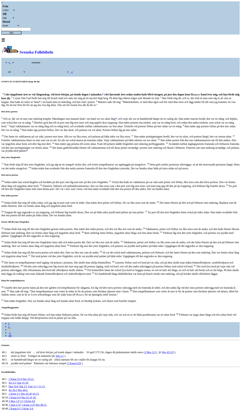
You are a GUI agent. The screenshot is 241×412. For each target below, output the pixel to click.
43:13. (35, 393)
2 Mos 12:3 (150, 352)
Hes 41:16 (26, 397)
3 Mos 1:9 (14, 401)
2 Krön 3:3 (14, 393)
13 (21, 401)
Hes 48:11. (41, 404)
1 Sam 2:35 (15, 404)
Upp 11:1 (33, 386)
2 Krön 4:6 (29, 401)
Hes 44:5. (23, 390)
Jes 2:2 (12, 382)
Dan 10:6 (13, 386)
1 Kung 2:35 (28, 404)
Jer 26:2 (13, 390)
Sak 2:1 (60, 356)
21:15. (41, 386)
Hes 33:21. (28, 379)
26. (34, 397)
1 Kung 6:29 (74, 363)
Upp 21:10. (23, 382)
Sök (11, 33)
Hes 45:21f (168, 352)
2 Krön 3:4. (27, 408)
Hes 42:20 (26, 393)
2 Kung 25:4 (15, 379)
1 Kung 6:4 (15, 397)
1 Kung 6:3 (15, 408)
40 (9, 329)
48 (9, 335)
